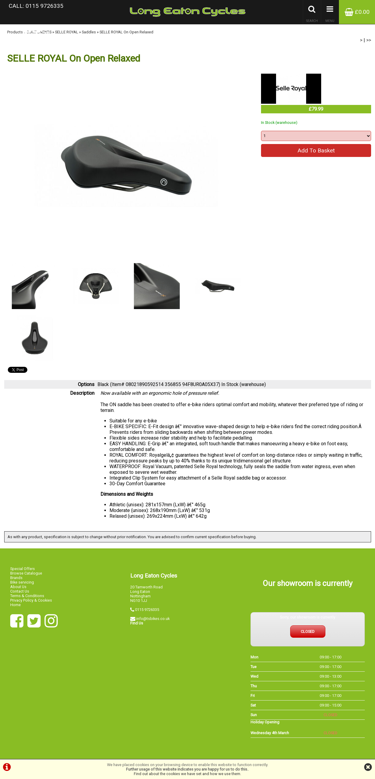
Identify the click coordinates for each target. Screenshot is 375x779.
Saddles (89, 32)
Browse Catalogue (26, 573)
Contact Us (19, 591)
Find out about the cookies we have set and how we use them (187, 773)
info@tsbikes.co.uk (153, 618)
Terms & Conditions (27, 595)
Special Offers (22, 568)
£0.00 (357, 11)
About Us (18, 586)
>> (368, 40)
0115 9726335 (147, 609)
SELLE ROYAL (66, 32)
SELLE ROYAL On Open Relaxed (126, 32)
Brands (16, 577)
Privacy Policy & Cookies (31, 600)
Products (15, 32)
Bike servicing (22, 582)
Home (15, 605)
